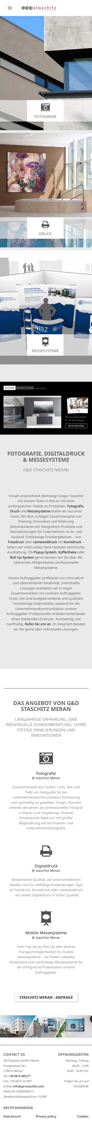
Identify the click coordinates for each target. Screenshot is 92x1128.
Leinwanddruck (45, 541)
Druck (15, 511)
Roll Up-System (22, 557)
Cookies (83, 1116)
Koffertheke (67, 552)
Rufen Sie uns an (38, 624)
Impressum (12, 1116)
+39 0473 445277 (19, 1076)
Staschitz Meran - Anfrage (46, 997)
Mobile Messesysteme (46, 934)
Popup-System (45, 552)
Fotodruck (16, 541)
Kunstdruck (73, 541)
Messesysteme (39, 511)
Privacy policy (46, 1116)
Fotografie (75, 506)
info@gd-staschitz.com (28, 1086)
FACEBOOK (81, 1086)
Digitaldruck (46, 868)
